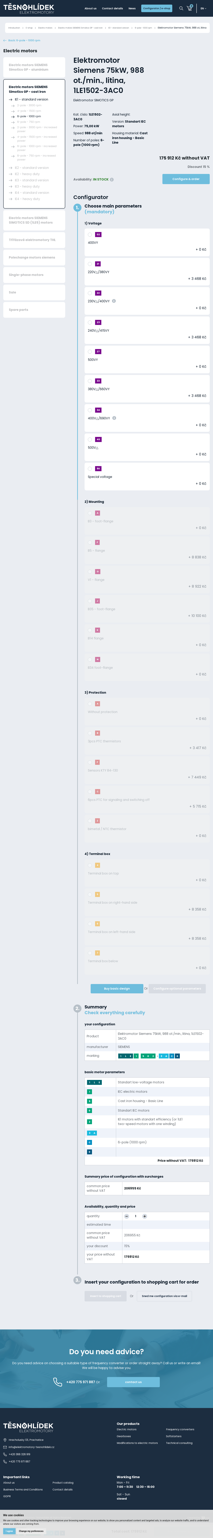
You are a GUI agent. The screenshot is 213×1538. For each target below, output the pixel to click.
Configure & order (186, 190)
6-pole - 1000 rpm (167, 27)
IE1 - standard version (138, 27)
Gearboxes (124, 1447)
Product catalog (64, 1494)
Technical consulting (181, 1454)
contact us (148, 1393)
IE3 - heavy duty (27, 197)
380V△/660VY (99, 400)
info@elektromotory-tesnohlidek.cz (30, 1458)
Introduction (14, 27)
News (125, 9)
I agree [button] (9, 1530)
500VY (93, 371)
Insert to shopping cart (105, 1307)
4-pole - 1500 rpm (29, 122)
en (204, 9)
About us (78, 9)
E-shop (31, 27)
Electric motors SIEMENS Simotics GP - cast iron (92, 27)
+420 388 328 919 (17, 1465)
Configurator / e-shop (153, 9)
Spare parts (18, 321)
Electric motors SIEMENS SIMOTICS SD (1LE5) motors (31, 231)
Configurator (90, 208)
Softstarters (174, 1447)
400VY (93, 254)
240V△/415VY (98, 342)
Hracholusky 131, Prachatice (24, 1451)
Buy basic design (117, 1000)
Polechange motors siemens (32, 268)
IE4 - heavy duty (27, 210)
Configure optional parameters (177, 1000)
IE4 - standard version (32, 204)
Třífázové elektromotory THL (32, 251)
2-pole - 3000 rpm (29, 117)
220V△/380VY (98, 283)
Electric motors (50, 27)
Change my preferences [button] (32, 1530)
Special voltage (100, 488)
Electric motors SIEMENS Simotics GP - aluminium (28, 78)
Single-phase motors (26, 286)
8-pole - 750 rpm (28, 133)
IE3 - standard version (32, 191)
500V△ (93, 459)
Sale (12, 303)
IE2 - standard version (32, 179)
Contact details (103, 9)
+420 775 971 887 (17, 1473)
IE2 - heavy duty (27, 185)
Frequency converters (181, 1441)
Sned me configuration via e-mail (164, 1307)
